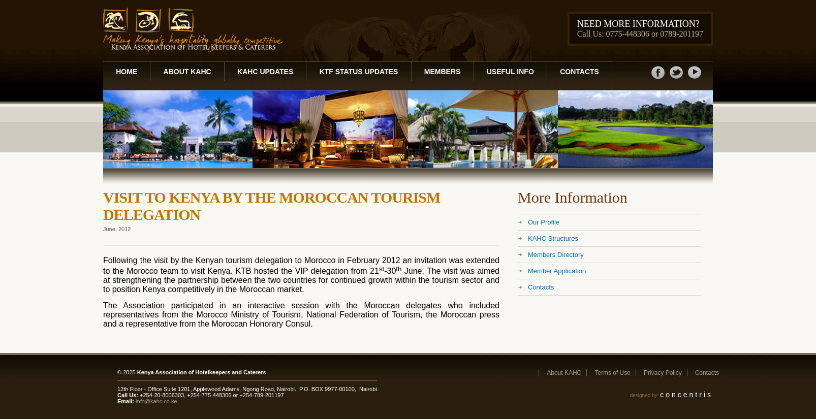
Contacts (579, 72)
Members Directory (556, 255)
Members (442, 72)
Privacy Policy (663, 372)
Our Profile (543, 222)
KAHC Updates (265, 72)
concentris (686, 395)
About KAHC (187, 72)
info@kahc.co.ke (156, 401)
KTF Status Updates (359, 72)
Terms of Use (612, 372)
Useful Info (510, 72)
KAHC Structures (553, 238)
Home (126, 72)
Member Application (557, 271)
